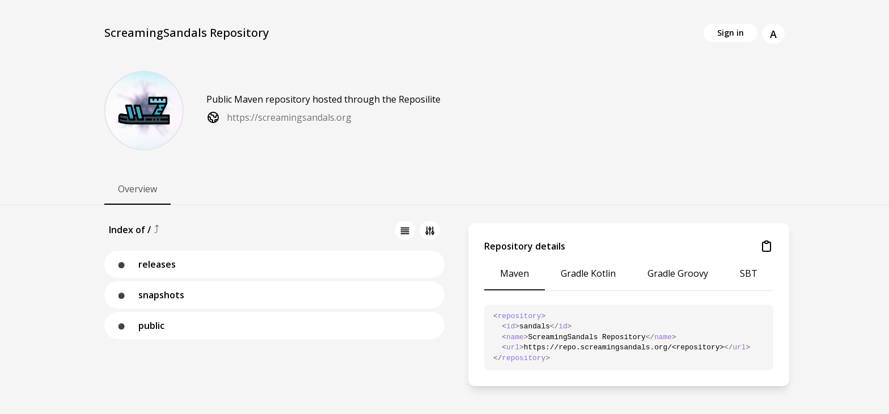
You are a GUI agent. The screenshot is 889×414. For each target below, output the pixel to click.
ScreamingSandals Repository (186, 32)
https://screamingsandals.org (289, 117)
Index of (128, 229)
